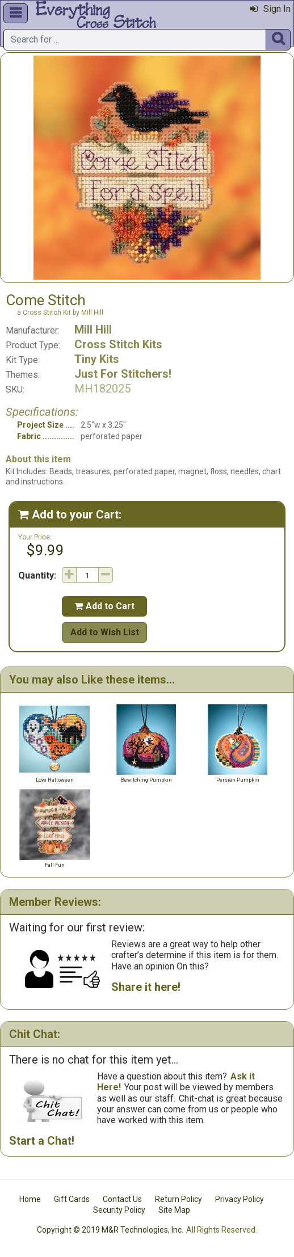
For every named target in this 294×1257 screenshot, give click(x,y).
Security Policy (119, 1209)
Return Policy (178, 1199)
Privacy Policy (239, 1199)
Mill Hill (93, 329)
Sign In (270, 8)
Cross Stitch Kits (118, 344)
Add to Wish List (104, 632)
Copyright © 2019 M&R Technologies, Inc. (110, 1229)
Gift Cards (72, 1199)
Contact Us (122, 1199)
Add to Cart (104, 606)
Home (30, 1199)
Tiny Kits (96, 359)
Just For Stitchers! (122, 374)
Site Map (174, 1209)
